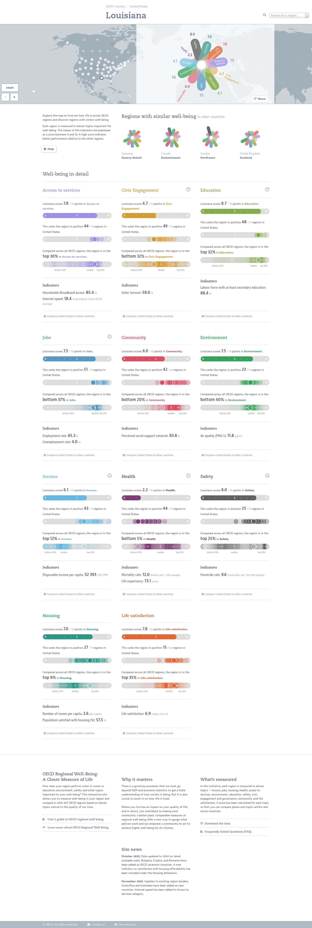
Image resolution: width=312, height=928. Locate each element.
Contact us (96, 924)
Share (260, 99)
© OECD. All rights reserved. (60, 924)
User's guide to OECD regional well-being (73, 819)
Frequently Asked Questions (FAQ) (225, 831)
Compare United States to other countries (69, 316)
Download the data (215, 823)
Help (49, 149)
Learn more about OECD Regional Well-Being (75, 827)
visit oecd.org (125, 924)
